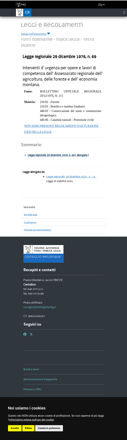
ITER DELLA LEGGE (38, 132)
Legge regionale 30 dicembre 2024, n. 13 (71, 176)
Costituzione (30, 222)
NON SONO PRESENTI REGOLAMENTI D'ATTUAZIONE (61, 126)
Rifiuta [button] (28, 428)
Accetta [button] (15, 428)
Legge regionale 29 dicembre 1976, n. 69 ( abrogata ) (58, 155)
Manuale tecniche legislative (37, 229)
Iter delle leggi (30, 214)
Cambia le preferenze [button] (49, 428)
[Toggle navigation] (124, 12)
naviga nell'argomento (36, 34)
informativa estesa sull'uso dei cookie (31, 419)
